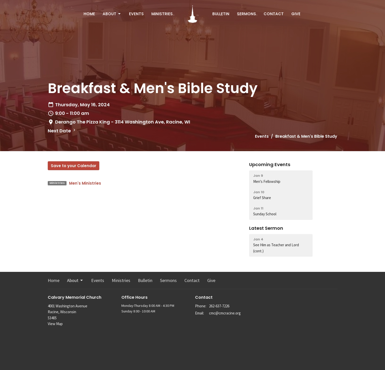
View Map (55, 323)
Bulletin (220, 13)
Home (89, 13)
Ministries (162, 13)
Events (136, 13)
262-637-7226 (219, 306)
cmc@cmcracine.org (225, 313)
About (112, 13)
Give (295, 13)
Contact (274, 13)
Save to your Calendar (73, 165)
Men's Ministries (85, 183)
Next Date (62, 131)
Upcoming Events (269, 164)
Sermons (246, 13)
